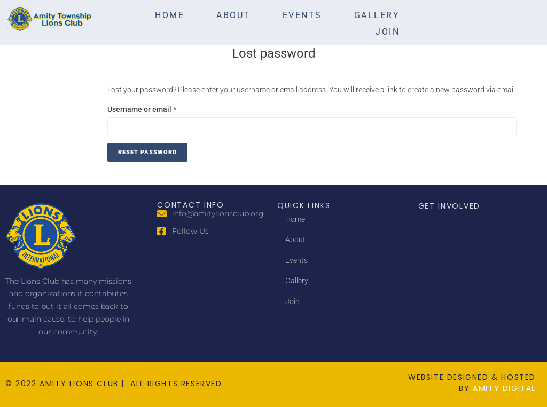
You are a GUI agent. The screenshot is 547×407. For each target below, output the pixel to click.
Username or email (157, 108)
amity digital (504, 388)
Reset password (147, 152)
